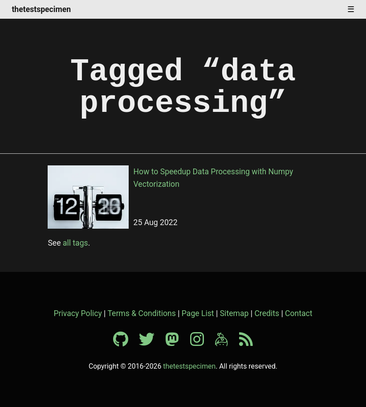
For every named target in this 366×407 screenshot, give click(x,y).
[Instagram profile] (201, 342)
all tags (75, 242)
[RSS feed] (246, 342)
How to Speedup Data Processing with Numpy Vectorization (213, 178)
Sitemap (234, 313)
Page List (198, 313)
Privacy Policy (77, 313)
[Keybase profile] (226, 342)
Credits (266, 313)
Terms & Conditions (141, 313)
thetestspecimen (41, 9)
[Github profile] (125, 342)
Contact (299, 313)
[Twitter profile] (151, 342)
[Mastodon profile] (176, 342)
